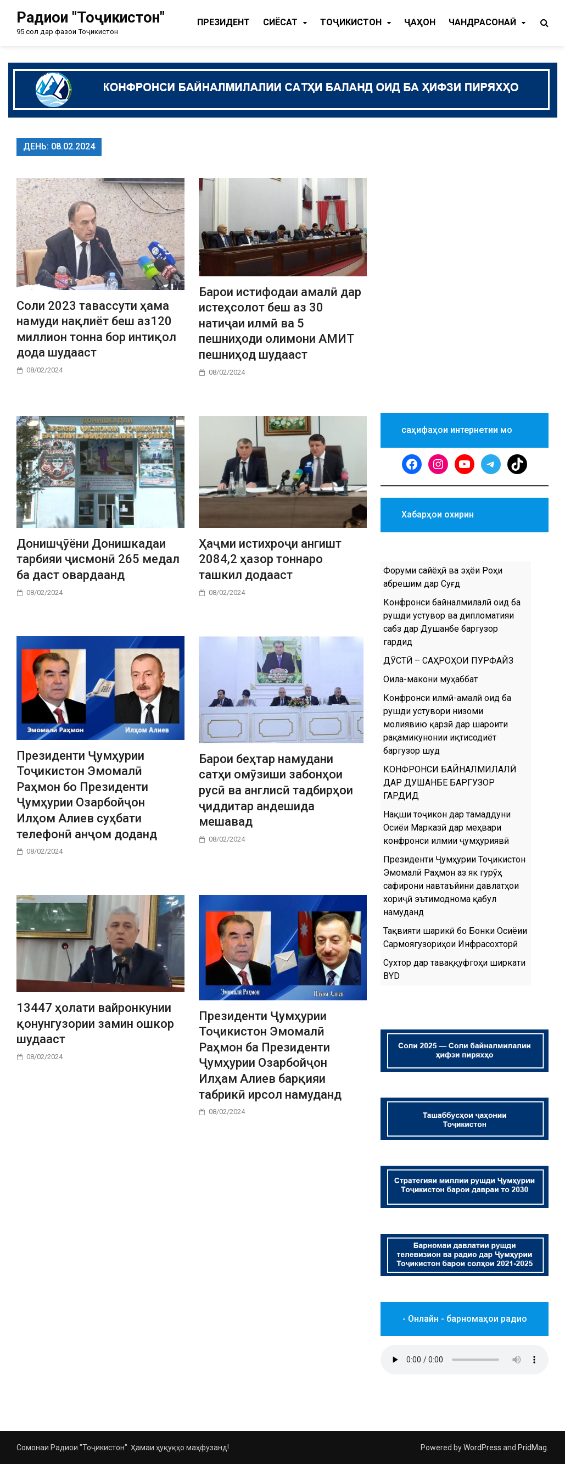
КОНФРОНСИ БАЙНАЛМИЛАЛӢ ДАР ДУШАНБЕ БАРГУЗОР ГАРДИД (449, 782)
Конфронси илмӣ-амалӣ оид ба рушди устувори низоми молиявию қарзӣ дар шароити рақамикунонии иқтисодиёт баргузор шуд (447, 724)
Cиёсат (280, 22)
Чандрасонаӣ (482, 22)
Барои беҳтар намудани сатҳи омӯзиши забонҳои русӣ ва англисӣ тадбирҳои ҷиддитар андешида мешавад (276, 790)
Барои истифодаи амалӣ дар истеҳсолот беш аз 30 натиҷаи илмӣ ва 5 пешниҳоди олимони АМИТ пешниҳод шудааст (280, 323)
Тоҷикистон (351, 22)
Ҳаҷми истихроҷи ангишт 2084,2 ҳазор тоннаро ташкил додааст (270, 559)
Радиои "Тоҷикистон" (90, 17)
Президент (223, 22)
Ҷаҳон (419, 22)
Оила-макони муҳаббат (430, 679)
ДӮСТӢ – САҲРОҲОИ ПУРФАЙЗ (448, 660)
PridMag (532, 1447)
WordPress (482, 1447)
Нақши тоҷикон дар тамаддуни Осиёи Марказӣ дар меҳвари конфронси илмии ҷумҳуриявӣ (447, 827)
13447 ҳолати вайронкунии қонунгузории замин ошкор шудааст (95, 1023)
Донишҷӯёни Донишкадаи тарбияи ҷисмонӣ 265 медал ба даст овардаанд (98, 559)
